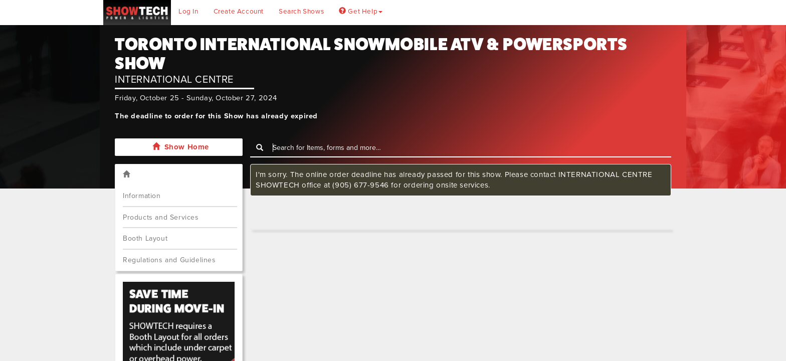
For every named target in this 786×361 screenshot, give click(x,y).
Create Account (239, 12)
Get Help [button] (360, 12)
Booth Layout (145, 238)
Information (142, 196)
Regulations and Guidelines (169, 260)
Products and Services (161, 217)
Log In (188, 12)
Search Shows (301, 12)
